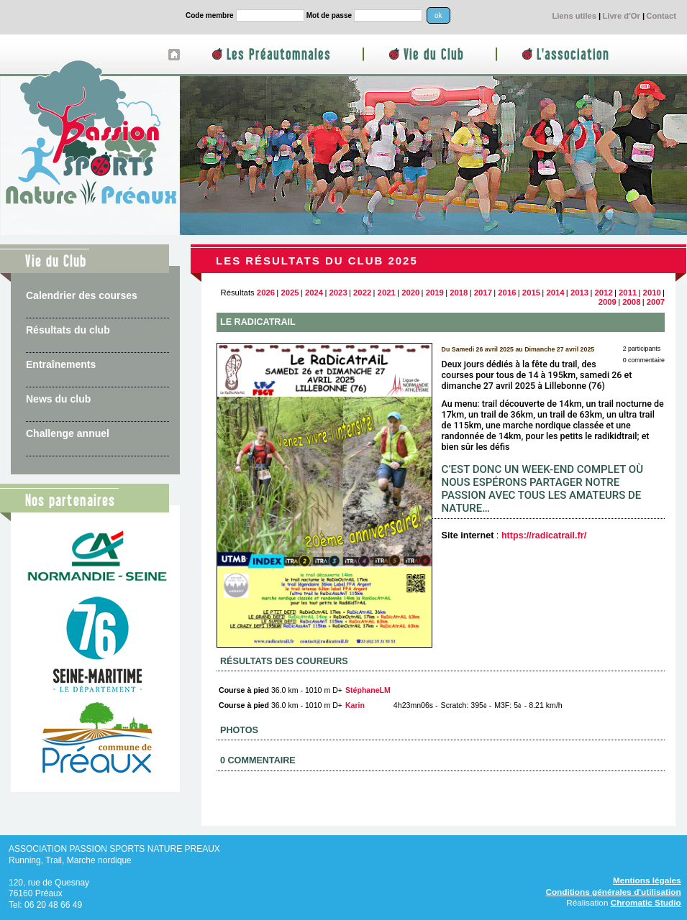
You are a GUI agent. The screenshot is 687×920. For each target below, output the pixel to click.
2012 (604, 292)
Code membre (210, 15)
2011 (628, 292)
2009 (608, 302)
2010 (652, 292)
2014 (555, 292)
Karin (355, 705)
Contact (661, 16)
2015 (531, 292)
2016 (507, 292)
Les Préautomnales (279, 55)
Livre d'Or (621, 16)
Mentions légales (647, 880)
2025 (290, 292)
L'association (573, 55)
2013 (579, 292)
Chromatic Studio (646, 902)
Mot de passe (329, 15)
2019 (435, 292)
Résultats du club (68, 330)
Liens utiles (574, 16)
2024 (314, 292)
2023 (338, 292)
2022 (362, 292)
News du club (58, 399)
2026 (266, 292)
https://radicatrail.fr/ (543, 535)
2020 (410, 292)
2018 (459, 292)
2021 (387, 292)
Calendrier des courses (81, 295)
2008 (631, 302)
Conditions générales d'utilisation (613, 891)
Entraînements (61, 364)
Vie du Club (434, 55)
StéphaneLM (368, 690)
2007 (656, 302)
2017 (483, 292)
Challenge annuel (67, 433)
